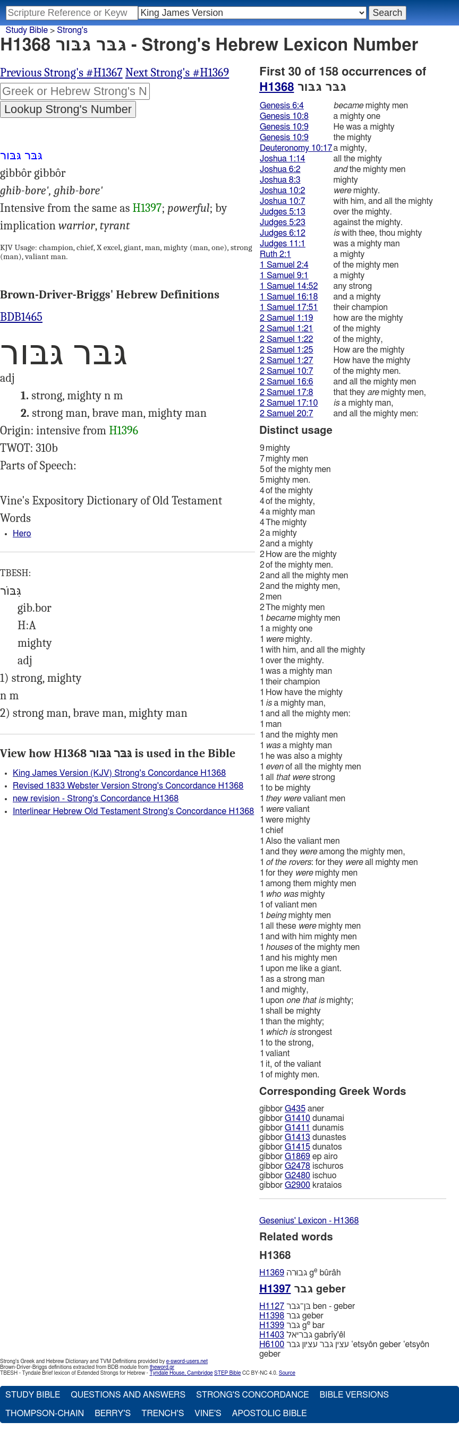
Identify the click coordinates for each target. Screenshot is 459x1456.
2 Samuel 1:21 (286, 328)
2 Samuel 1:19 (286, 318)
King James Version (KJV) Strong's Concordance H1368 (119, 773)
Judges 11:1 (282, 243)
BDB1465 (21, 317)
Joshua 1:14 (282, 159)
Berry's (113, 1413)
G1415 (297, 1147)
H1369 (271, 1273)
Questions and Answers (128, 1395)
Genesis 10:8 (284, 116)
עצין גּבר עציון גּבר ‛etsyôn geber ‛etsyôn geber (344, 1349)
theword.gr (162, 1367)
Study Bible (27, 30)
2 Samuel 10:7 (286, 371)
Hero (22, 533)
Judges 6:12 (282, 233)
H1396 (123, 431)
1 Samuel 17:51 (289, 307)
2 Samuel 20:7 (286, 413)
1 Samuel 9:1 (284, 275)
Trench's (162, 1413)
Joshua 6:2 (280, 169)
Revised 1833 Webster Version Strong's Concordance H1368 (128, 786)
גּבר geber (291, 1316)
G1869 (297, 1156)
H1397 (147, 208)
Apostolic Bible (269, 1413)
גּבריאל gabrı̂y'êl (302, 1335)
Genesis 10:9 (284, 127)
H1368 (276, 87)
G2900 (297, 1185)
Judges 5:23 (282, 222)
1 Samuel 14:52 (289, 286)
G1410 (297, 1118)
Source (287, 1373)
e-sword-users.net (187, 1361)
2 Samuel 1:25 (286, 350)
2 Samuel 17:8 (286, 392)
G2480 (297, 1175)
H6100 (271, 1344)
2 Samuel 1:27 (286, 360)
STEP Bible (227, 1373)
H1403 (271, 1335)
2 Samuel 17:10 (289, 403)
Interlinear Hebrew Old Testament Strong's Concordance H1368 (133, 811)
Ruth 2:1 (275, 254)
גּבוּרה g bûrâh (300, 1272)
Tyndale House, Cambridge (180, 1373)
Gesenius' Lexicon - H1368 (309, 1221)
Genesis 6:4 (282, 105)
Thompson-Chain (44, 1413)
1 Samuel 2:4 (284, 265)
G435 (295, 1108)
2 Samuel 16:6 (286, 382)
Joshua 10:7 (282, 201)
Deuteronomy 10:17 (296, 148)
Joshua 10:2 (282, 190)
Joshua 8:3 (280, 180)
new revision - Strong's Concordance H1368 (95, 798)
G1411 (297, 1128)
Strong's (72, 30)
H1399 (271, 1325)
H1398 (271, 1316)
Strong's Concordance (252, 1395)
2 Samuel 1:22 (286, 339)
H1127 (271, 1306)
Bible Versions (354, 1395)
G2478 (297, 1166)
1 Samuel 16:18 (289, 297)
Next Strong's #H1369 (177, 73)
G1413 (297, 1137)
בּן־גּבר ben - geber (307, 1306)
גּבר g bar (292, 1325)
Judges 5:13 (282, 212)
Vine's (207, 1413)
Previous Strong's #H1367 (61, 73)
